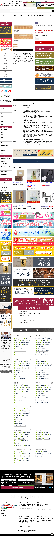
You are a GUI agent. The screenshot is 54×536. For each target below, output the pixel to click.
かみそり (17, 451)
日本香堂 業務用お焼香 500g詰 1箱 (19, 182)
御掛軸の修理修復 (4, 174)
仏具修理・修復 (18, 348)
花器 (28, 460)
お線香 (45, 434)
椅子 (16, 432)
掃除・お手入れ (18, 445)
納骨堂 (2, 169)
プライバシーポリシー (30, 526)
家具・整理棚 (27, 432)
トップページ (6, 1)
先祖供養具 (25, 344)
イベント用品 (40, 456)
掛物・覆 (17, 440)
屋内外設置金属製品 (24, 342)
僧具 (16, 342)
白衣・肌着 (17, 453)
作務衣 (24, 453)
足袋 (30, 453)
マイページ (38, 1)
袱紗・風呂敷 (26, 458)
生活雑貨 (46, 432)
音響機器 (17, 436)
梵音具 (28, 340)
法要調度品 (17, 344)
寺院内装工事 (18, 346)
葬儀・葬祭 (47, 438)
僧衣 (23, 451)
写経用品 (39, 453)
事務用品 (39, 432)
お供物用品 (39, 438)
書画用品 (22, 460)
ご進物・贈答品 (47, 453)
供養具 (22, 340)
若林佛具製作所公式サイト (5, 360)
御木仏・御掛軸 (18, 338)
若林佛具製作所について (40, 487)
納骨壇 (2, 153)
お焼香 (50, 434)
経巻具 (26, 338)
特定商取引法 (21, 526)
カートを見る (45, 1)
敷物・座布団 (22, 438)
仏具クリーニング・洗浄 (20, 350)
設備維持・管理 (18, 443)
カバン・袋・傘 (18, 462)
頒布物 (38, 451)
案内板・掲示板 (25, 436)
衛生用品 (39, 434)
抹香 (38, 436)
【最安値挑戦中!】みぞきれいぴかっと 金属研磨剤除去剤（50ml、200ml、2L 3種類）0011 (33, 184)
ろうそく (44, 436)
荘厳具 (16, 340)
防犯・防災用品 (25, 440)
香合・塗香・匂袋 (25, 456)
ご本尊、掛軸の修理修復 (20, 355)
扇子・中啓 (17, 458)
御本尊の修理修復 (4, 171)
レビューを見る (14, 1)
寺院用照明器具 (25, 434)
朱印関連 (45, 451)
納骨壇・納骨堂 (18, 352)
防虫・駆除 (27, 445)
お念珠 (16, 456)
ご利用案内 (21, 1)
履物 (16, 460)
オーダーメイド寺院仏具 (5, 158)
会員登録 (32, 1)
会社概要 (27, 1)
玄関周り (17, 434)
